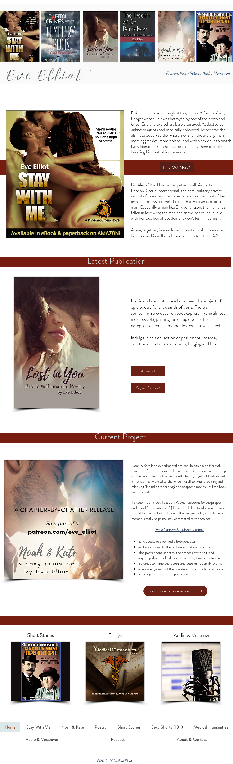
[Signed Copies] (148, 388)
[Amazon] (148, 371)
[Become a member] (175, 591)
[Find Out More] (177, 167)
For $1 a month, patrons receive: (179, 530)
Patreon (182, 502)
